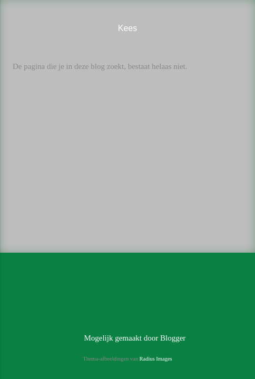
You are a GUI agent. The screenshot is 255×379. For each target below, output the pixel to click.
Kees (127, 28)
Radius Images (156, 359)
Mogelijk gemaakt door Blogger (128, 338)
